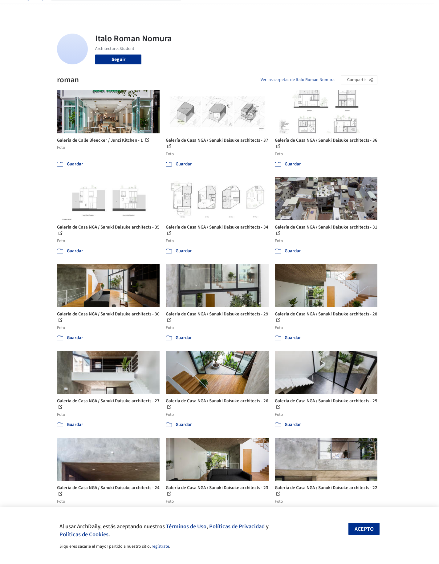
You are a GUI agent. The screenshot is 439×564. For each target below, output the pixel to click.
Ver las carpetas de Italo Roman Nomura (298, 80)
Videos (300, 8)
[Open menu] (404, 9)
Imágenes (215, 8)
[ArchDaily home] (35, 8)
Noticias (279, 8)
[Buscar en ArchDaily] (121, 8)
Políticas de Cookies (83, 534)
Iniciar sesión (333, 8)
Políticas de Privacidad (237, 526)
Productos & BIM (248, 8)
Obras (194, 8)
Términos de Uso (186, 526)
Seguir (118, 59)
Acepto (364, 529)
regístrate (160, 546)
